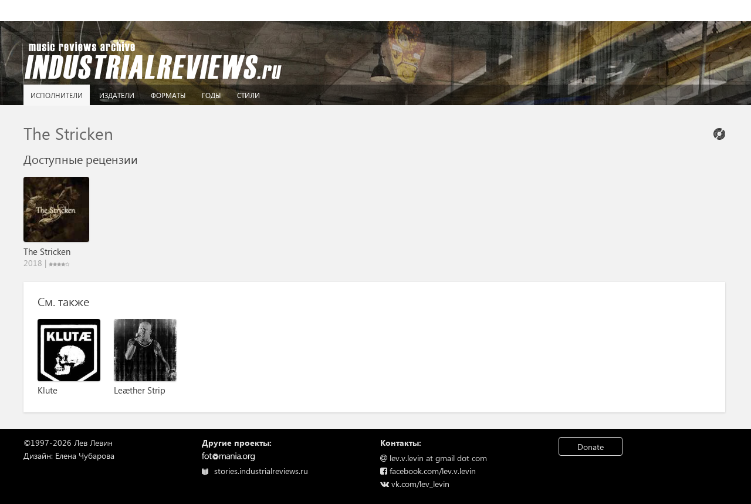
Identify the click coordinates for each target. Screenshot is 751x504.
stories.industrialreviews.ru (255, 470)
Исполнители (57, 95)
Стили (248, 95)
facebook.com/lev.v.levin (428, 470)
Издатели (116, 95)
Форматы (168, 95)
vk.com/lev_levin (414, 483)
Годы (211, 95)
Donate (590, 446)
